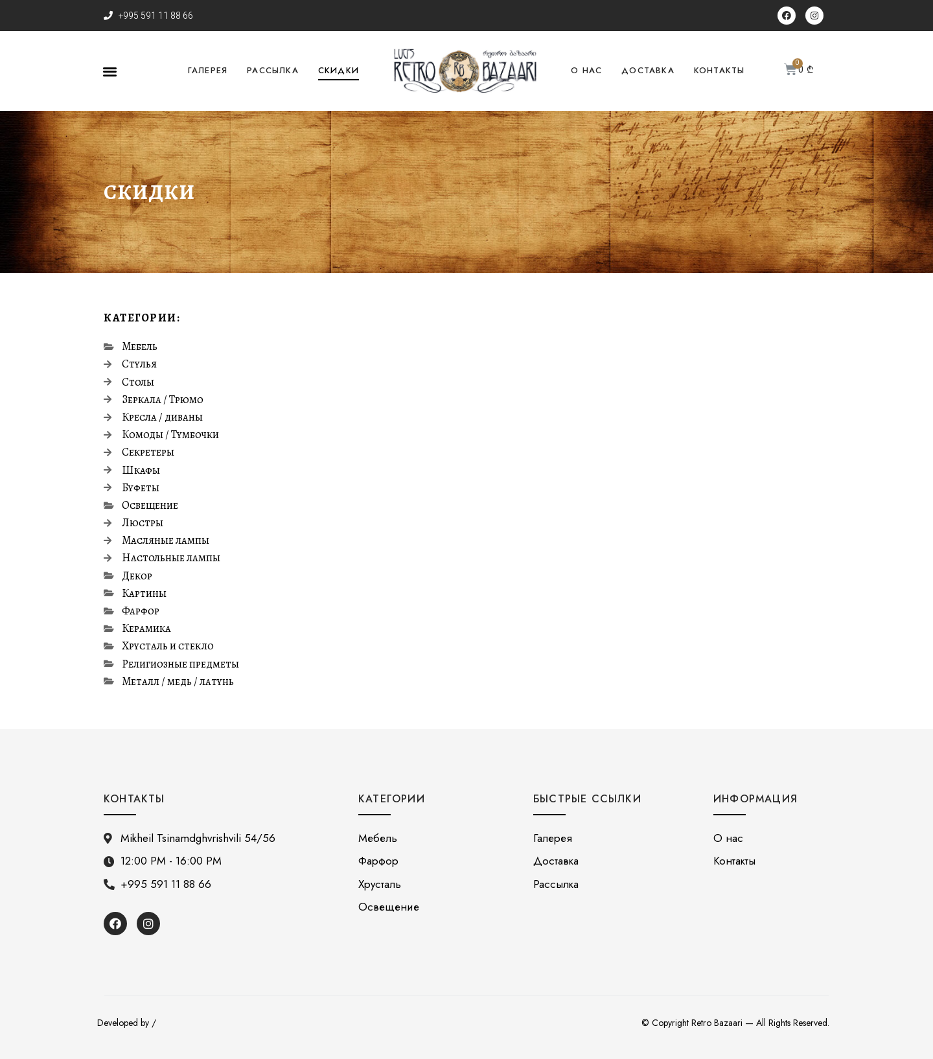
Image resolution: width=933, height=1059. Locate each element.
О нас (586, 70)
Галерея (207, 70)
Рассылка (273, 70)
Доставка (647, 70)
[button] (109, 71)
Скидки (338, 70)
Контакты (719, 70)
